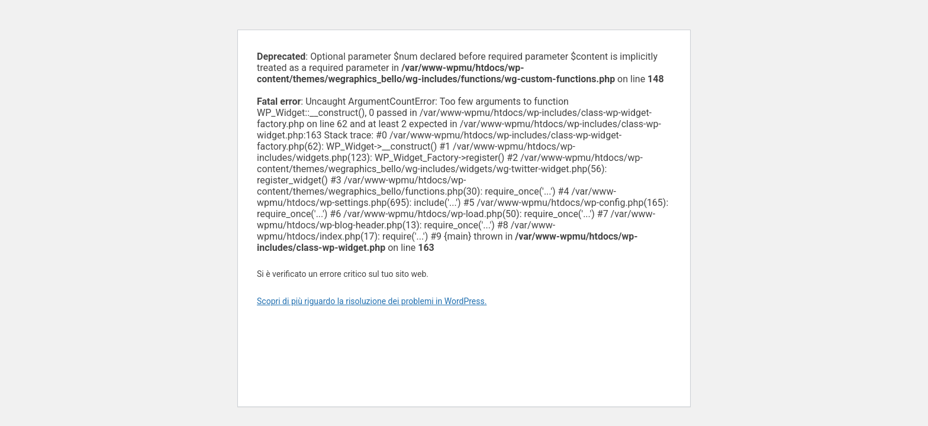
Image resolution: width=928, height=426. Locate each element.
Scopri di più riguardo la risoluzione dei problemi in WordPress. (371, 301)
